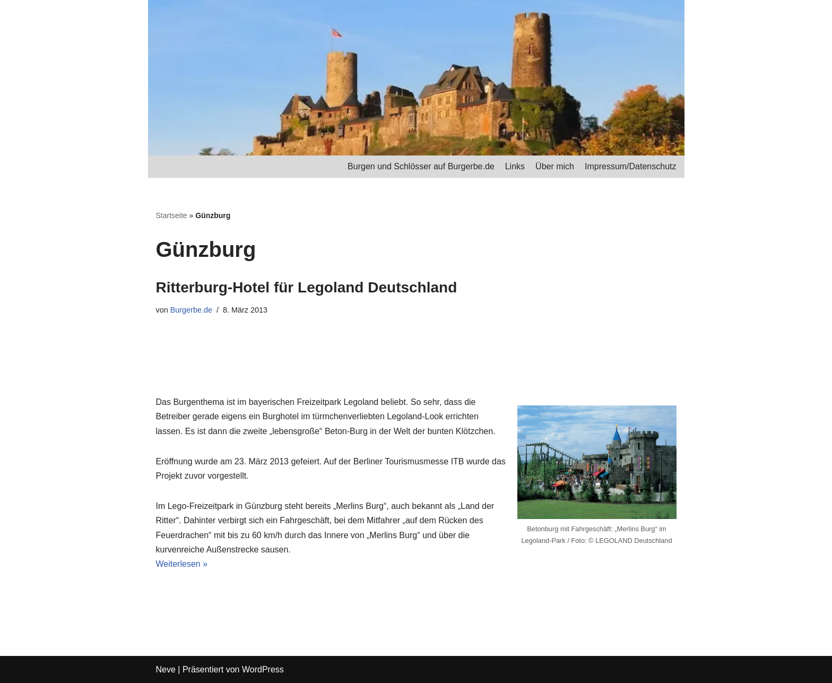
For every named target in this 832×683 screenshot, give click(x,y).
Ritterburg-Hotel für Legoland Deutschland (306, 287)
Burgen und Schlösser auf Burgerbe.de (421, 166)
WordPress (263, 669)
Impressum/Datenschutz (631, 166)
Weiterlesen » (182, 563)
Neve (166, 669)
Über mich (554, 166)
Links (515, 166)
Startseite (171, 215)
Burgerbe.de (191, 310)
